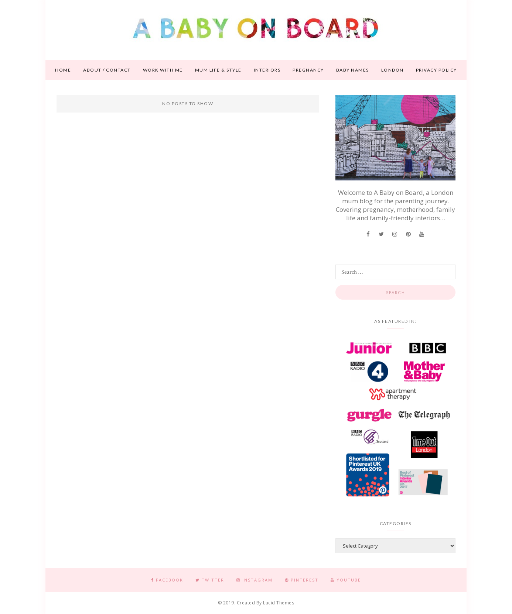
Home (63, 70)
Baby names (352, 70)
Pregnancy (308, 70)
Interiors (267, 70)
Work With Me (163, 70)
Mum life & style (218, 70)
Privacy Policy (436, 70)
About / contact (107, 70)
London (392, 70)
